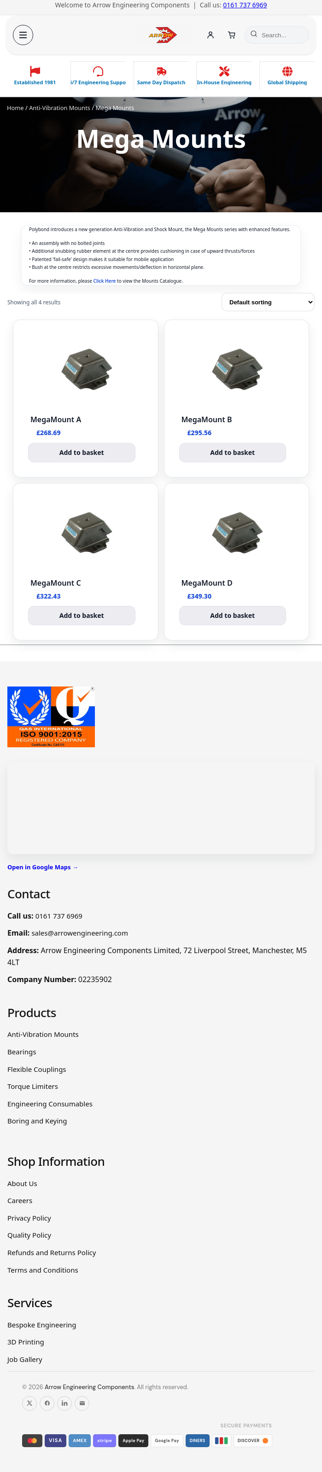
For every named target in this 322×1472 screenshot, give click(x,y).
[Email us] (82, 1403)
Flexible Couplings (36, 1069)
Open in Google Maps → (42, 867)
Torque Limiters (32, 1086)
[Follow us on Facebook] (47, 1403)
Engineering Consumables (50, 1103)
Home (15, 108)
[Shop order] (268, 302)
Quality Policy (29, 1234)
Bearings (21, 1051)
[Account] (210, 35)
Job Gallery (24, 1359)
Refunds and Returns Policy (51, 1252)
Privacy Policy (29, 1217)
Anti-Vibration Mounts (59, 108)
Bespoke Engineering (41, 1324)
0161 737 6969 (245, 4)
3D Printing (25, 1341)
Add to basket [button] (81, 452)
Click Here (105, 281)
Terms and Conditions (42, 1269)
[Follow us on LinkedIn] (64, 1403)
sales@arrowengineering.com (79, 932)
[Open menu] (23, 35)
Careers (19, 1200)
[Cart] (231, 35)
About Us (22, 1183)
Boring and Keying (37, 1120)
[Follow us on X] (29, 1403)
